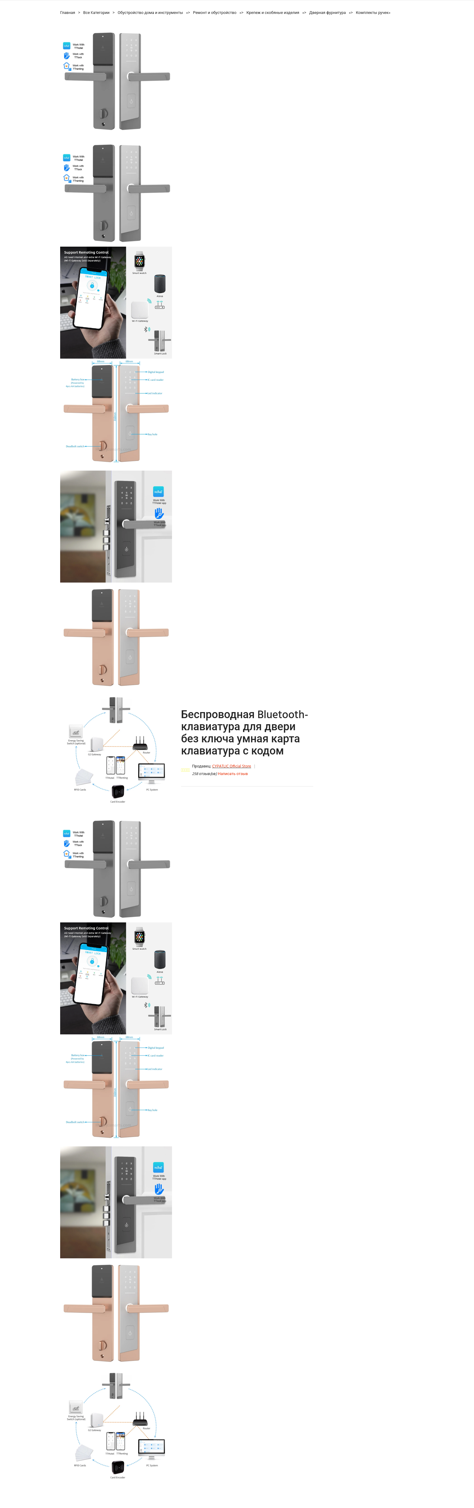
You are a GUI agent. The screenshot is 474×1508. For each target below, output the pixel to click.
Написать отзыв (233, 774)
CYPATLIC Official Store (231, 766)
